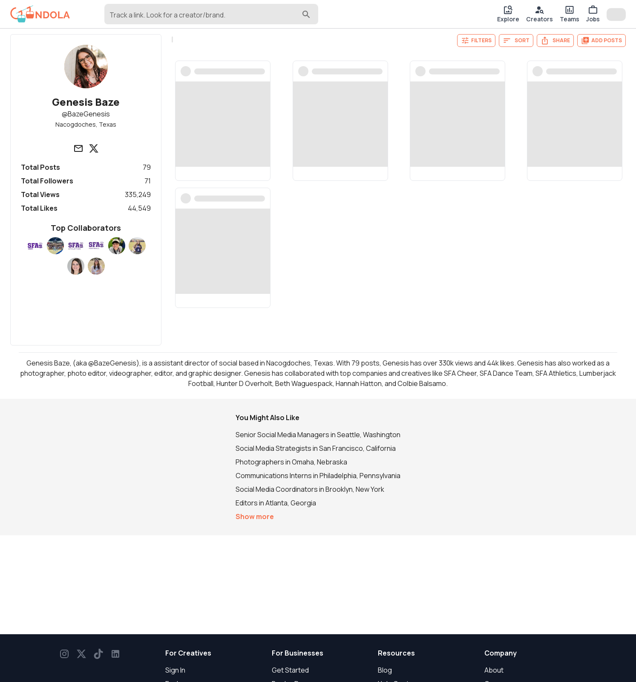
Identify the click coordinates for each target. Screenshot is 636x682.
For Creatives (188, 653)
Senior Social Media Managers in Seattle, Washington (318, 434)
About (494, 670)
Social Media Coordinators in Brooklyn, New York (310, 489)
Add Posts (601, 40)
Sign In (175, 670)
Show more (255, 516)
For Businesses (297, 653)
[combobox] (205, 18)
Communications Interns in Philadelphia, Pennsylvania (318, 475)
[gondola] (40, 14)
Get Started (290, 670)
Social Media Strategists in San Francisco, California (316, 448)
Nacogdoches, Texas (85, 124)
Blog (385, 670)
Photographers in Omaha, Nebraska (291, 462)
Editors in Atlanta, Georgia (276, 503)
